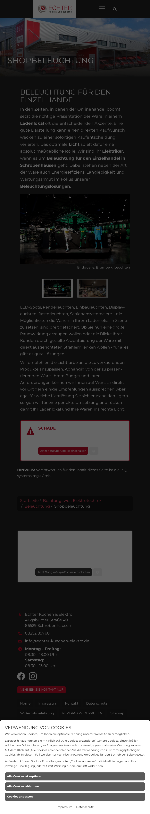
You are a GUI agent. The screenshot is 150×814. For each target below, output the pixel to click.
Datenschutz (85, 807)
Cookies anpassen (20, 796)
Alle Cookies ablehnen (23, 786)
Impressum (64, 807)
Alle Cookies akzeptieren (25, 776)
